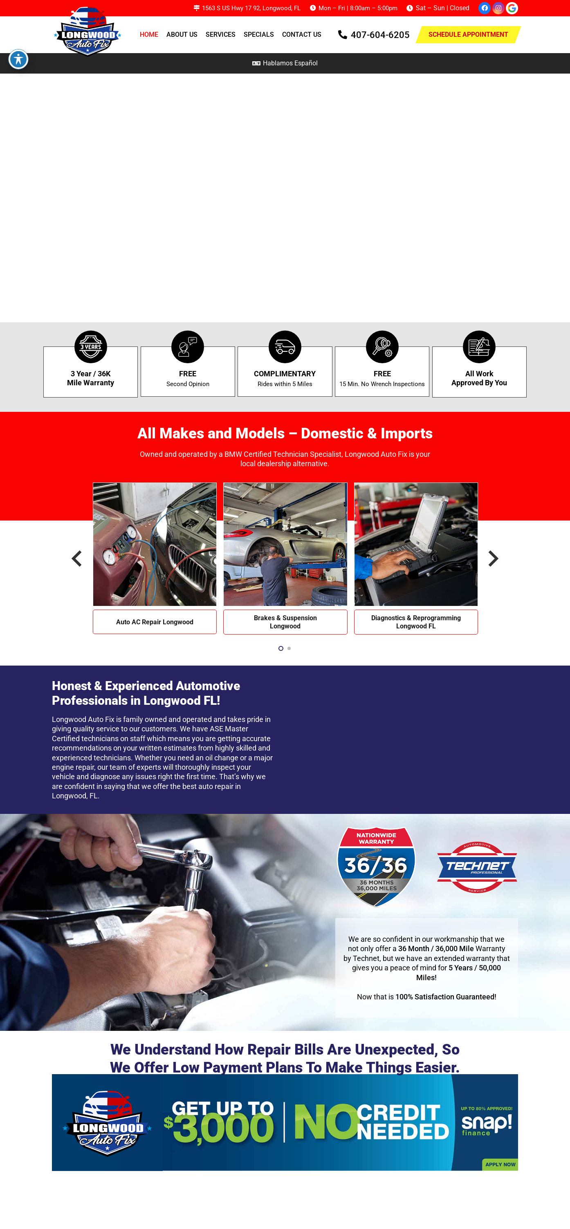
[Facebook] (484, 8)
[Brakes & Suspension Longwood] (285, 487)
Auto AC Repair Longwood (154, 622)
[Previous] (77, 558)
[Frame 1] (285, 1122)
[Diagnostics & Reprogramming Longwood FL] (416, 487)
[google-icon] (512, 8)
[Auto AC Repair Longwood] (155, 487)
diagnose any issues (123, 776)
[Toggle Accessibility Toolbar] (18, 59)
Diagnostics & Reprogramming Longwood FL (416, 622)
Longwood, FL (75, 795)
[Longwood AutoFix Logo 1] (89, 30)
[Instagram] (498, 8)
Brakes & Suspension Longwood (285, 622)
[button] (281, 648)
